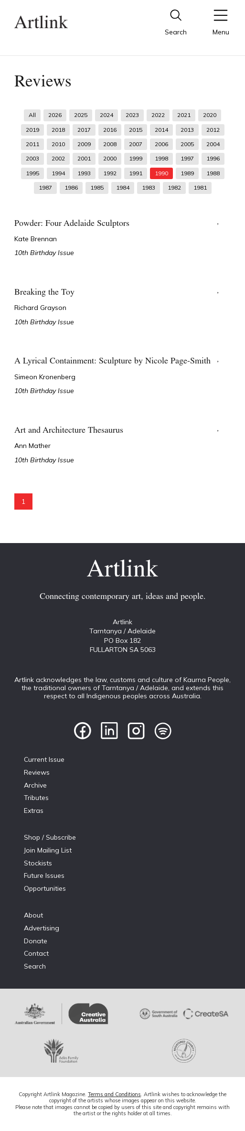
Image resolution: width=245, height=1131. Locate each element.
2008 (110, 144)
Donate (35, 941)
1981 (200, 187)
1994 (58, 173)
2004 (213, 144)
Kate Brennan (35, 239)
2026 (55, 114)
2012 (213, 129)
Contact (36, 953)
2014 (161, 129)
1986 (71, 187)
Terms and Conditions (114, 1094)
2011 (32, 144)
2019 (32, 129)
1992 (110, 173)
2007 (135, 144)
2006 (161, 144)
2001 (84, 158)
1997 (187, 158)
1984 (122, 187)
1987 (45, 187)
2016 (110, 129)
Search (35, 966)
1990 (161, 173)
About (33, 915)
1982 (174, 187)
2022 (158, 114)
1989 (187, 173)
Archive (35, 785)
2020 (209, 114)
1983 (148, 187)
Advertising (41, 928)
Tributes (36, 797)
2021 (184, 114)
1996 (213, 158)
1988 (213, 173)
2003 (32, 158)
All (32, 114)
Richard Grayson (40, 307)
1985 (97, 187)
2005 (187, 144)
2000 (110, 158)
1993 (84, 173)
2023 (132, 114)
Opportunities (45, 888)
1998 (161, 158)
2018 (58, 129)
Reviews (37, 772)
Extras (33, 810)
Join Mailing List (48, 850)
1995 (32, 173)
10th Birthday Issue (44, 252)
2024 (106, 114)
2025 (80, 114)
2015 (135, 129)
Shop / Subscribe (50, 837)
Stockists (38, 863)
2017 (84, 129)
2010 (58, 144)
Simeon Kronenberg (44, 377)
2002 (58, 158)
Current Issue (44, 759)
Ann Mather (32, 445)
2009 (84, 144)
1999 (135, 158)
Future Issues (44, 875)
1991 (135, 173)
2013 (187, 129)
